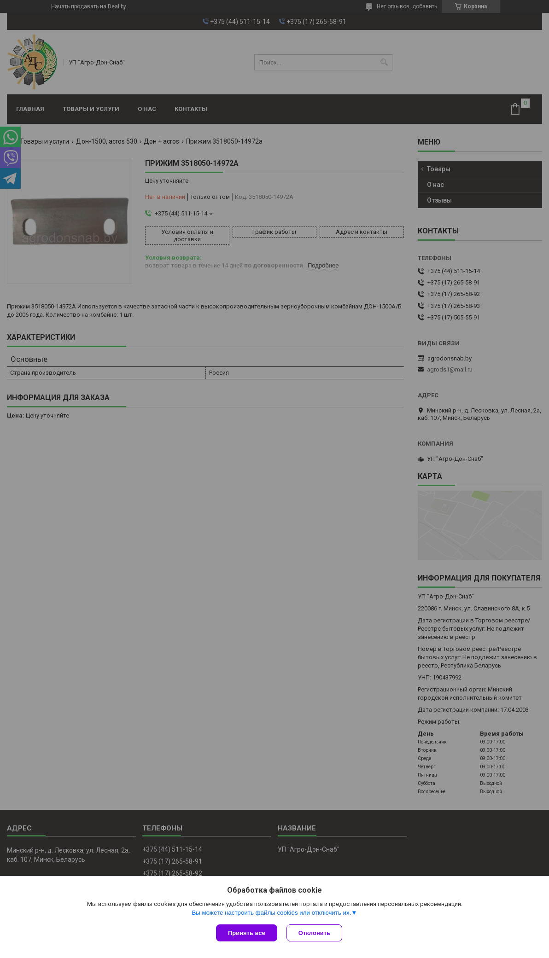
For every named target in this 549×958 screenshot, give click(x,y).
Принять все (246, 932)
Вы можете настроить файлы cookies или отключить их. (271, 912)
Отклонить (314, 932)
